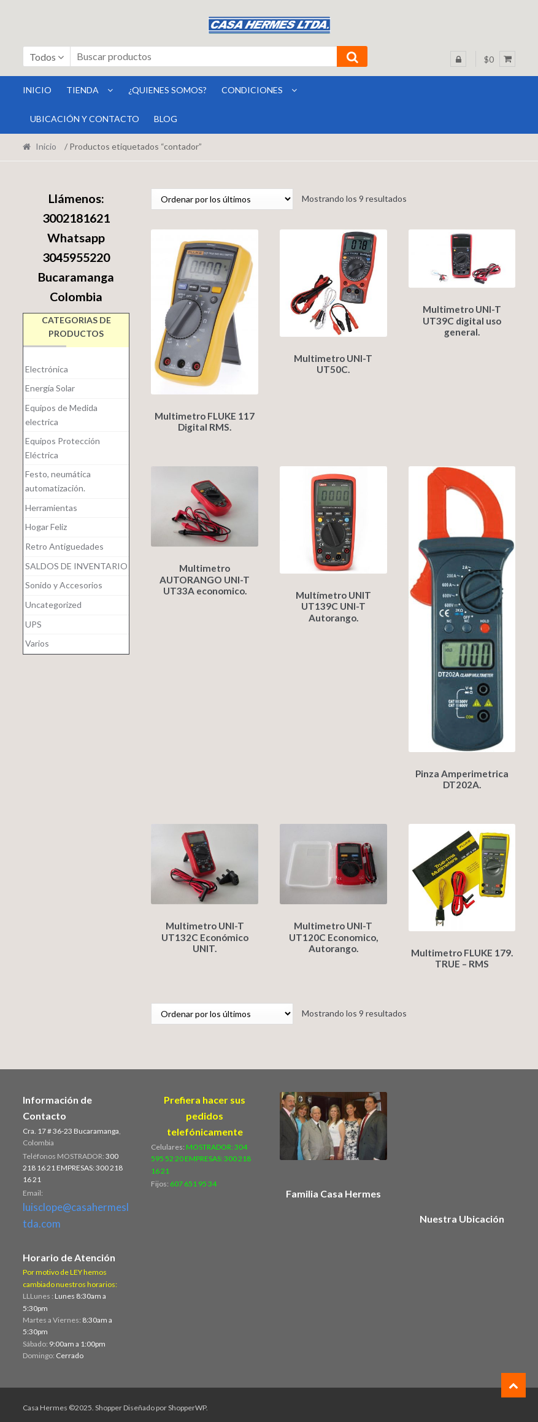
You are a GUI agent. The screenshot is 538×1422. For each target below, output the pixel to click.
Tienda (82, 90)
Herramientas (51, 507)
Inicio (46, 146)
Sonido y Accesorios (63, 585)
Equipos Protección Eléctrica (62, 448)
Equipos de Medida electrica (61, 414)
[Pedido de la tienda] (222, 199)
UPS (33, 624)
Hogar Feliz (46, 526)
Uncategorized (53, 604)
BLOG (165, 118)
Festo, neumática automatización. (58, 481)
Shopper (108, 1401)
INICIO (37, 90)
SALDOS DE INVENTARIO (76, 566)
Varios (37, 643)
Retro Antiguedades (64, 546)
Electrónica (46, 369)
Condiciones (252, 90)
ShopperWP (187, 1401)
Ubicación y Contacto (84, 118)
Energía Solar (50, 388)
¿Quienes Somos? (167, 90)
